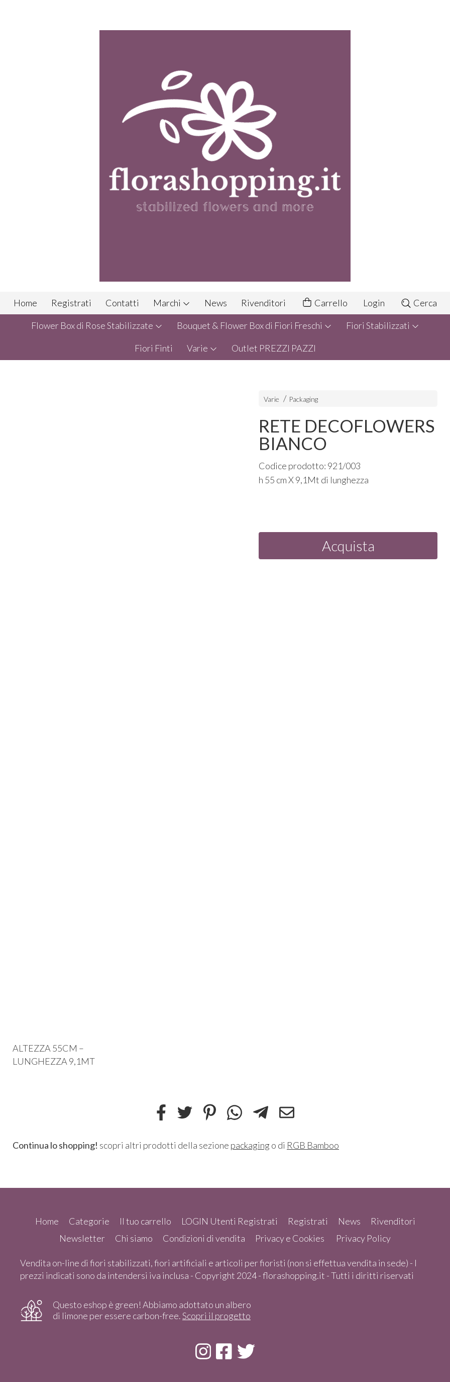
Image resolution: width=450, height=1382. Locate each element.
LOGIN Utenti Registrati (229, 1221)
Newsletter (82, 1238)
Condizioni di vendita (204, 1238)
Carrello (324, 303)
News (215, 302)
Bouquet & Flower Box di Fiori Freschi (254, 325)
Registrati (71, 302)
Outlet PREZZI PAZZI (274, 348)
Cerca (418, 302)
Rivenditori (263, 302)
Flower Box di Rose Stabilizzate (97, 325)
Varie (202, 348)
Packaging (303, 399)
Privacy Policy (363, 1238)
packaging (250, 1145)
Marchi (171, 302)
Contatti (122, 302)
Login (374, 302)
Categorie (89, 1221)
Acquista (348, 545)
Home (25, 302)
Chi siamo (134, 1238)
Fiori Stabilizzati (382, 325)
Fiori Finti (154, 348)
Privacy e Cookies (289, 1238)
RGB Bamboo (313, 1145)
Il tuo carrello (145, 1221)
